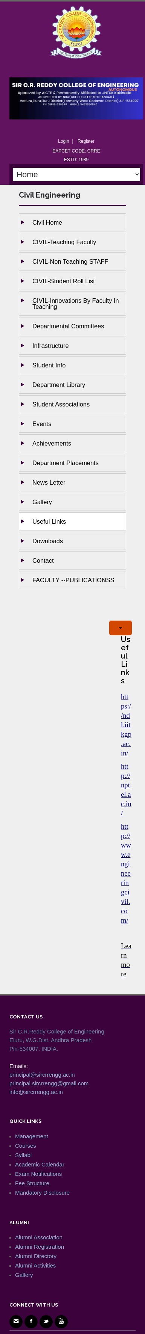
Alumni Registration (39, 1246)
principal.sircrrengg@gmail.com (49, 1083)
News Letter (48, 482)
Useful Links (49, 521)
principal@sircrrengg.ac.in (42, 1074)
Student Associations (61, 404)
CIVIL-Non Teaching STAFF (70, 261)
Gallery (42, 502)
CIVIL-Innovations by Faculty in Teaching (75, 303)
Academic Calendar (39, 1164)
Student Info (49, 365)
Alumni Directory (35, 1256)
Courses (25, 1145)
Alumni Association (39, 1237)
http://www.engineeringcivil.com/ (126, 873)
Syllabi (23, 1155)
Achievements (51, 443)
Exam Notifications (38, 1174)
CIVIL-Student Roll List (63, 281)
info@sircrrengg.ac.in (36, 1092)
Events (41, 423)
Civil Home (47, 222)
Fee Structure (32, 1183)
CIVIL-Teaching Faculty (64, 242)
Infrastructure (50, 345)
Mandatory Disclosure (42, 1192)
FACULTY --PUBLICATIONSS (73, 580)
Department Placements (65, 462)
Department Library (58, 384)
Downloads (47, 541)
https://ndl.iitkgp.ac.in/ (126, 725)
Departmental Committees (68, 326)
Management (31, 1136)
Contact (43, 560)
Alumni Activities (35, 1265)
